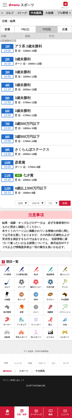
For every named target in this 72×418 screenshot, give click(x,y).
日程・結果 (21, 414)
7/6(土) (25, 29)
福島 (27, 36)
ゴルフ (10, 12)
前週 (7, 29)
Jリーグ (22, 12)
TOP (7, 414)
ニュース (65, 414)
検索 (64, 203)
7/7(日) (47, 29)
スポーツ (23, 371)
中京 (51, 36)
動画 (50, 414)
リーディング (36, 414)
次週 (64, 29)
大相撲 (49, 12)
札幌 (3, 36)
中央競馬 (36, 12)
